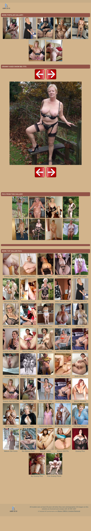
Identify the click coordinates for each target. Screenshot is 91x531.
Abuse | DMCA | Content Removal (68, 526)
